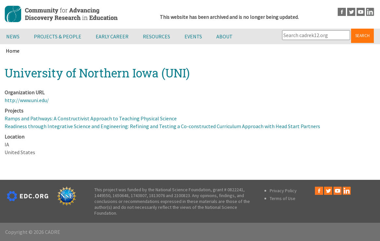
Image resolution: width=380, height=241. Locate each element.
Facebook (342, 12)
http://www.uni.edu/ (27, 100)
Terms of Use (282, 198)
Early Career (112, 36)
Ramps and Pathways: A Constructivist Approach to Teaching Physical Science (91, 118)
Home (13, 50)
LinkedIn (370, 12)
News (13, 36)
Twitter (351, 12)
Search (362, 35)
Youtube (361, 12)
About (224, 36)
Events (193, 36)
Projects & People (57, 36)
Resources (156, 36)
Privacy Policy (283, 191)
